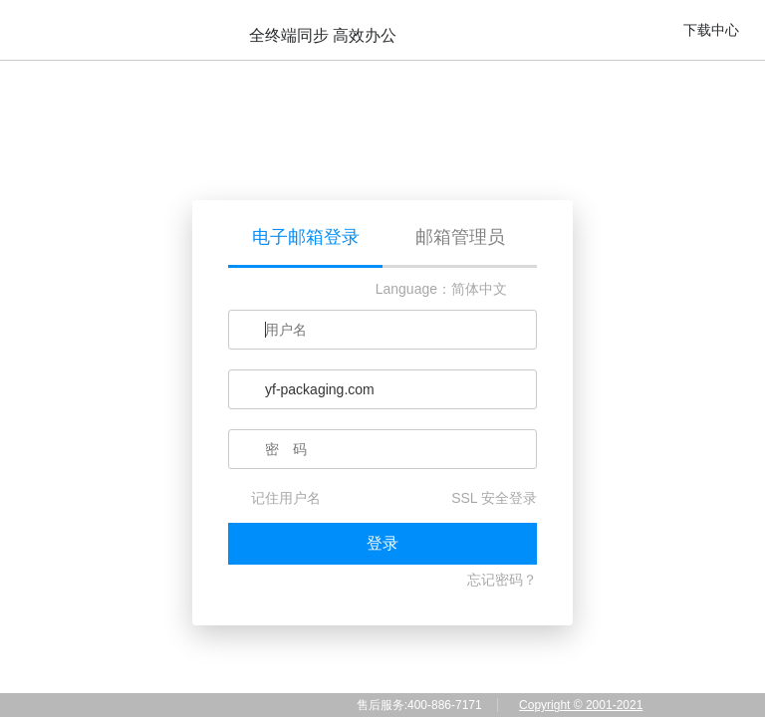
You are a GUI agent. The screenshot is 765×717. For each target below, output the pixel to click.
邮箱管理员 (460, 237)
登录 (382, 543)
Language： (413, 289)
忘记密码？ (502, 580)
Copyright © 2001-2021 (580, 705)
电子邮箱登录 (306, 237)
